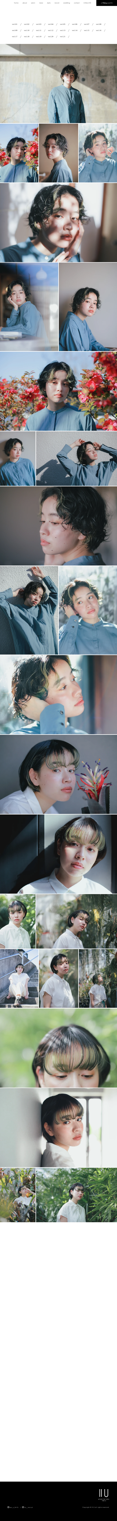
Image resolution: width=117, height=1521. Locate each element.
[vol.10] (27, 30)
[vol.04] (51, 24)
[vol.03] (39, 24)
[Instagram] (8, 1507)
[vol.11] (39, 30)
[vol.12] (51, 30)
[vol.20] (51, 36)
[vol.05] (63, 24)
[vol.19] (39, 36)
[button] (106, 3)
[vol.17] (15, 36)
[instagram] (23, 1507)
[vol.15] (87, 30)
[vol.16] (99, 30)
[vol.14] (75, 30)
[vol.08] (99, 24)
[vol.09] (15, 30)
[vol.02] (27, 24)
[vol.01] (15, 24)
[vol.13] (63, 30)
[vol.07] (87, 24)
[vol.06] (75, 24)
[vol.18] (27, 36)
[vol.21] (63, 36)
